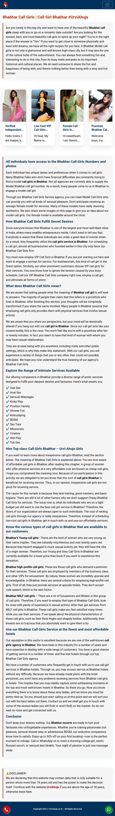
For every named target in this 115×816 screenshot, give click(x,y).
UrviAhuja (53, 787)
